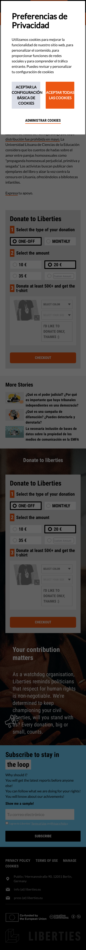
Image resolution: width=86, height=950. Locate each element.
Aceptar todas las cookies (60, 95)
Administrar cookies (43, 120)
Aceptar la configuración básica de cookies (26, 95)
